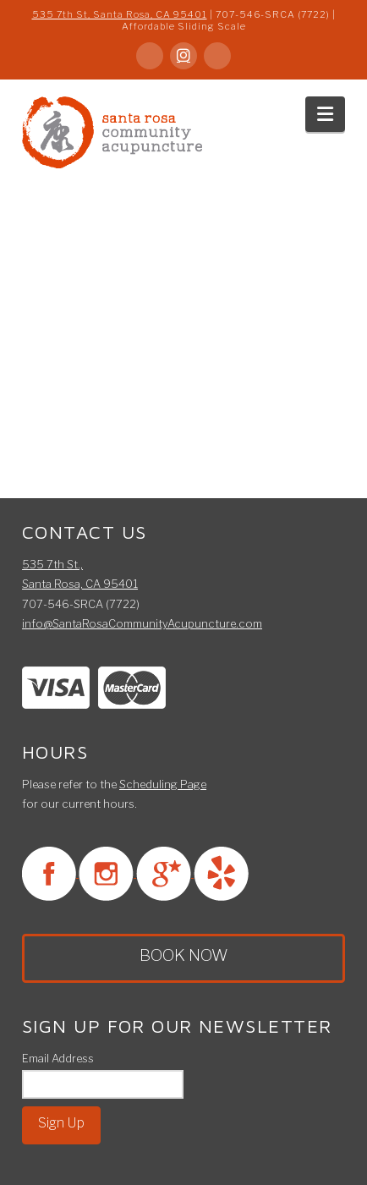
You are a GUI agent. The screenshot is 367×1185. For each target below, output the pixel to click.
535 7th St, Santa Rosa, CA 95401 (119, 14)
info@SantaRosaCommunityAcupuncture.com (142, 623)
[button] (325, 114)
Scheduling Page (162, 784)
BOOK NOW (184, 955)
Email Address (58, 1058)
